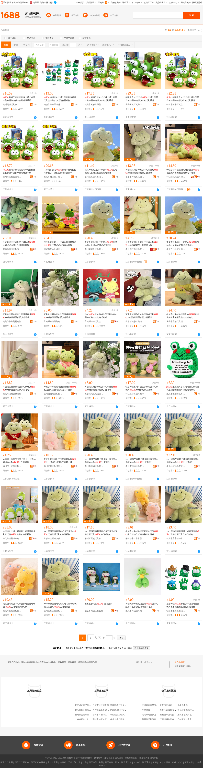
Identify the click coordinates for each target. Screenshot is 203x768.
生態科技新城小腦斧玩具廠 (53, 538)
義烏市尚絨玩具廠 (134, 611)
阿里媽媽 (109, 762)
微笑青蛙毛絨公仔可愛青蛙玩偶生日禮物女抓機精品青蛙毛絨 (60, 460)
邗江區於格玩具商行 (135, 394)
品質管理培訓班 (149, 719)
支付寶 (167, 762)
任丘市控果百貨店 (174, 104)
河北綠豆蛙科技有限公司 (121, 710)
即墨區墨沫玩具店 (11, 249)
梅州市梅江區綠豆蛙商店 (121, 719)
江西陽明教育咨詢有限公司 (172, 719)
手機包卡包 (182, 705)
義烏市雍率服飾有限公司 (175, 538)
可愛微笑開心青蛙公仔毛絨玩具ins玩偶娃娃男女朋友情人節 (142, 243)
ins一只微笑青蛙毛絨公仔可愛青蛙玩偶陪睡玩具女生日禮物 (60, 533)
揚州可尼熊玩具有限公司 (94, 538)
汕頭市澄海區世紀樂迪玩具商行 (175, 611)
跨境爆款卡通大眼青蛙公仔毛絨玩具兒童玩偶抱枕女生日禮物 (19, 533)
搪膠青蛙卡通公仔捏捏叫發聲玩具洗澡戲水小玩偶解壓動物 (60, 99)
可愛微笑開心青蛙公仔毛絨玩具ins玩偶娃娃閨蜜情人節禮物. (19, 388)
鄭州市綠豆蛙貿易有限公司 (105, 719)
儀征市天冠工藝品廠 (94, 611)
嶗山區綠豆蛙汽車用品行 (121, 714)
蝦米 (117, 762)
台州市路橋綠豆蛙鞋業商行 (105, 714)
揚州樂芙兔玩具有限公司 (94, 249)
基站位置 (146, 710)
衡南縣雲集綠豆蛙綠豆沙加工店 (89, 714)
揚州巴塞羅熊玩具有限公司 (53, 611)
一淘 (85, 762)
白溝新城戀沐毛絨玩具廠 (135, 321)
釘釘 (180, 762)
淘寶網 (63, 762)
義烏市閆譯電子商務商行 (53, 177)
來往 (174, 762)
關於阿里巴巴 (131, 758)
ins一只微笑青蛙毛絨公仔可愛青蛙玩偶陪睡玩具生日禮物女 (101, 460)
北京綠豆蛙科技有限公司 (86, 710)
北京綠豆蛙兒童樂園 (84, 705)
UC (160, 762)
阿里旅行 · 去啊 (96, 762)
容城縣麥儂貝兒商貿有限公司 (53, 321)
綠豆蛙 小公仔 (150, 662)
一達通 (198, 762)
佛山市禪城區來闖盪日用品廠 (135, 177)
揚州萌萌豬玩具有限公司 (53, 394)
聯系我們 (143, 758)
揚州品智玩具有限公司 (175, 466)
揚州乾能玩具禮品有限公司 (53, 466)
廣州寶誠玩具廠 (10, 104)
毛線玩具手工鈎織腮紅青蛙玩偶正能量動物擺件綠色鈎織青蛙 (182, 388)
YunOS (137, 762)
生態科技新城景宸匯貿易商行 (12, 177)
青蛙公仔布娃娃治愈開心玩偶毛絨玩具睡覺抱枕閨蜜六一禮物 (182, 171)
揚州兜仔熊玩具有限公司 (135, 249)
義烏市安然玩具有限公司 (12, 611)
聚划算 (77, 762)
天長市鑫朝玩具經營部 (175, 321)
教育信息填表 (166, 705)
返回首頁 (128, 648)
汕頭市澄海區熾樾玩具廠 (53, 104)
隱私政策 (119, 758)
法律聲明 (98, 758)
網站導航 (154, 758)
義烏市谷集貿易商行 (12, 321)
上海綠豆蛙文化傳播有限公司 (88, 719)
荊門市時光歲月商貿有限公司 (155, 714)
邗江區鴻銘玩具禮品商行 (175, 177)
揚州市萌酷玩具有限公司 (135, 466)
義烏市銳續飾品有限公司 (175, 394)
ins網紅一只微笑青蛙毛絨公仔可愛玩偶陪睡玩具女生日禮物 (19, 460)
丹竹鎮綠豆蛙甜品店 (102, 710)
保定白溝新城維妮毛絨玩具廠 (12, 538)
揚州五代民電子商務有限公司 (175, 249)
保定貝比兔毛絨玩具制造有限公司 (94, 394)
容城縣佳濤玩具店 (93, 321)
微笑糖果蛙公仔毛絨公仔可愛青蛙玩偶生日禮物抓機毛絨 (19, 605)
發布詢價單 (180, 662)
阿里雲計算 (126, 762)
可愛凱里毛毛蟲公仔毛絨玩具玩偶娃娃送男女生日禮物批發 (19, 243)
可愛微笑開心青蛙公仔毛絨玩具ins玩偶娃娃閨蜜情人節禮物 (142, 171)
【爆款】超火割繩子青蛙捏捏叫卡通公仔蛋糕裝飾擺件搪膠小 (60, 171)
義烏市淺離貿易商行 (12, 394)
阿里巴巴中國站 (38, 762)
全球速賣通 (53, 762)
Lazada (101, 765)
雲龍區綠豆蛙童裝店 (119, 705)
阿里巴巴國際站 (22, 762)
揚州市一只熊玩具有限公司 (12, 466)
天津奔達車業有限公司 (152, 705)
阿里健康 (189, 762)
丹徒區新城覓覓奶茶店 (187, 719)
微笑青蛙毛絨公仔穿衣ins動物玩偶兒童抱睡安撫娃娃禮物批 (101, 171)
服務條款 (108, 758)
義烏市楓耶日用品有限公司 (94, 104)
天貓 (70, 762)
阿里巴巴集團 (7, 762)
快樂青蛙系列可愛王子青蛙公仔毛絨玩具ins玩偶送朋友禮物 (142, 388)
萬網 (155, 762)
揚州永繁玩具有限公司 (94, 177)
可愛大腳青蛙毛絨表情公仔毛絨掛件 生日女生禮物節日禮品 (142, 605)
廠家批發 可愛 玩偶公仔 (98, 604)
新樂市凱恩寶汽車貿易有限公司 (174, 710)
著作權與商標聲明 (84, 758)
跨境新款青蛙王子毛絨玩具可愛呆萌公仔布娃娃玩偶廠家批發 (60, 243)
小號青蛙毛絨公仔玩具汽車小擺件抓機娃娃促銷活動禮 (101, 316)
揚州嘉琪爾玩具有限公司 (94, 466)
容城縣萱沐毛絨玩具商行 (53, 249)
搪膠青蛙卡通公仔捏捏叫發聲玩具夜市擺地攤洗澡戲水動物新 (182, 605)
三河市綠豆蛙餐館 (101, 705)
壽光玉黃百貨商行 (134, 104)
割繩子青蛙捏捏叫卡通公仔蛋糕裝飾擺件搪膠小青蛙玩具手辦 (19, 99)
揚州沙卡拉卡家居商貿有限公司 (135, 538)
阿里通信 (146, 762)
